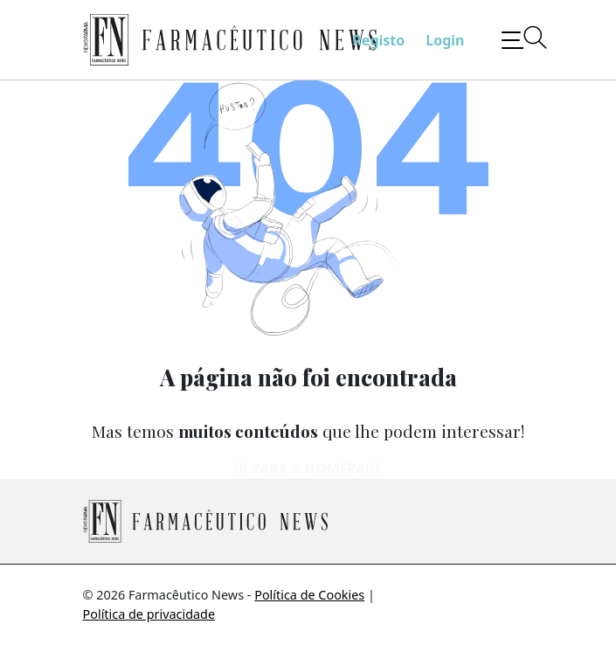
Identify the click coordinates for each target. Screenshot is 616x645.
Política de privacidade (149, 614)
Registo (378, 40)
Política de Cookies (309, 594)
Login (445, 40)
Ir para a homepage (308, 468)
